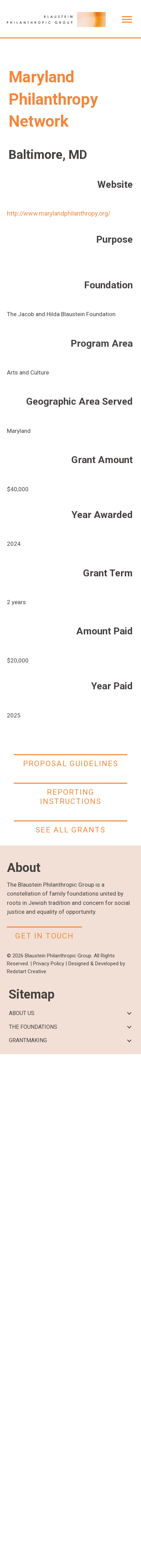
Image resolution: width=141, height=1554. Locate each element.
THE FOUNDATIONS (33, 1027)
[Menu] (127, 19)
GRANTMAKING (28, 1040)
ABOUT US (21, 1013)
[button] (129, 1013)
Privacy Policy (48, 963)
